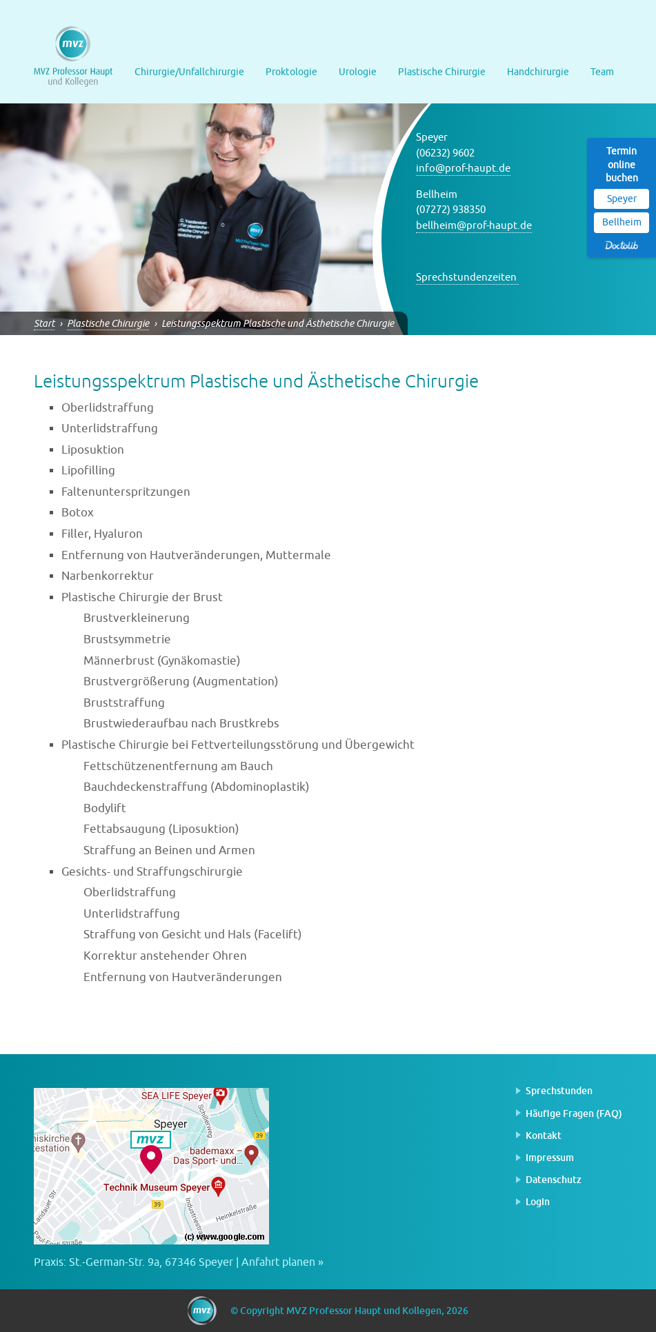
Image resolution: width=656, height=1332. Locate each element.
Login (538, 1201)
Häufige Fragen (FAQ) (574, 1113)
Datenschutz (554, 1179)
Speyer (622, 199)
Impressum (550, 1157)
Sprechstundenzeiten (467, 277)
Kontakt (543, 1135)
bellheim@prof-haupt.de (474, 225)
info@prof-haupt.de (463, 168)
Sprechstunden (559, 1090)
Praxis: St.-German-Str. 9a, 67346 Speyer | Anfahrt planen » (179, 1262)
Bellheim (622, 222)
